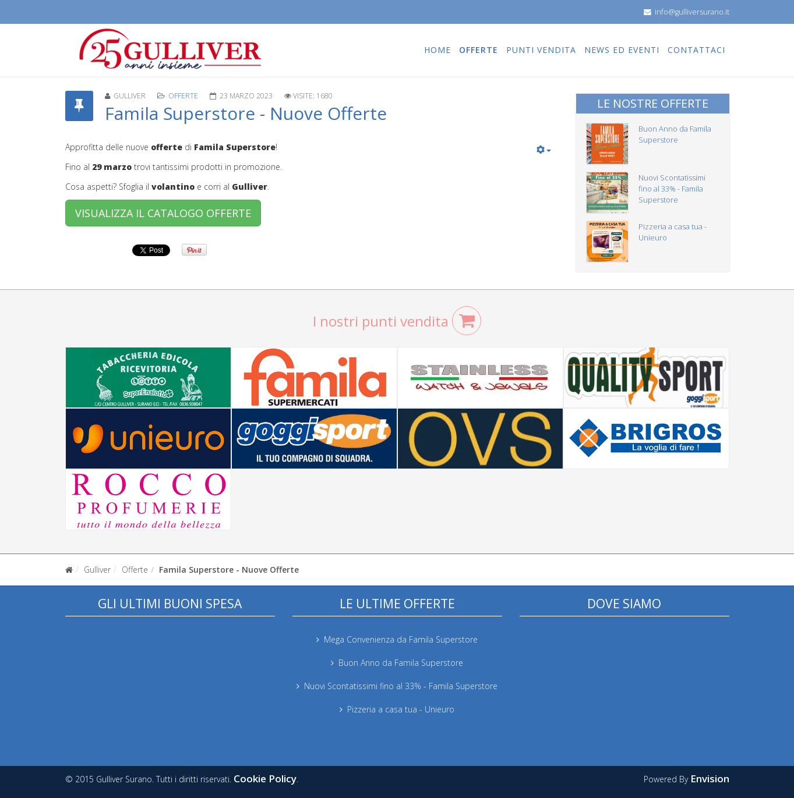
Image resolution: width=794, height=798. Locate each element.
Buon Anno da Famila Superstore (674, 134)
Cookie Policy (265, 778)
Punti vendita (541, 49)
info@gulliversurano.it (692, 12)
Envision (709, 778)
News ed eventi (621, 49)
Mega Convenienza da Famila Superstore (401, 639)
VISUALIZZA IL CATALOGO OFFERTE (163, 213)
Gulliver (97, 569)
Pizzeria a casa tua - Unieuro (400, 709)
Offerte (478, 49)
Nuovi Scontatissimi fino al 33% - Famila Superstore (671, 188)
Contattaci (696, 49)
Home (437, 49)
